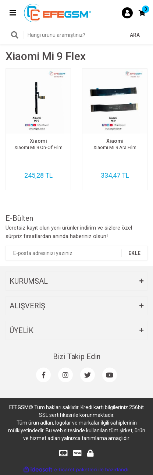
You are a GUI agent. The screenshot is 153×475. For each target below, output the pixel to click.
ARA (135, 35)
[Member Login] (127, 12)
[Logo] (57, 12)
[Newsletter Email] (76, 253)
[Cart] (141, 12)
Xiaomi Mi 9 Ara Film (114, 147)
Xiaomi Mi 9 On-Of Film (38, 147)
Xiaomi (38, 141)
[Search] (76, 35)
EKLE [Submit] (134, 253)
